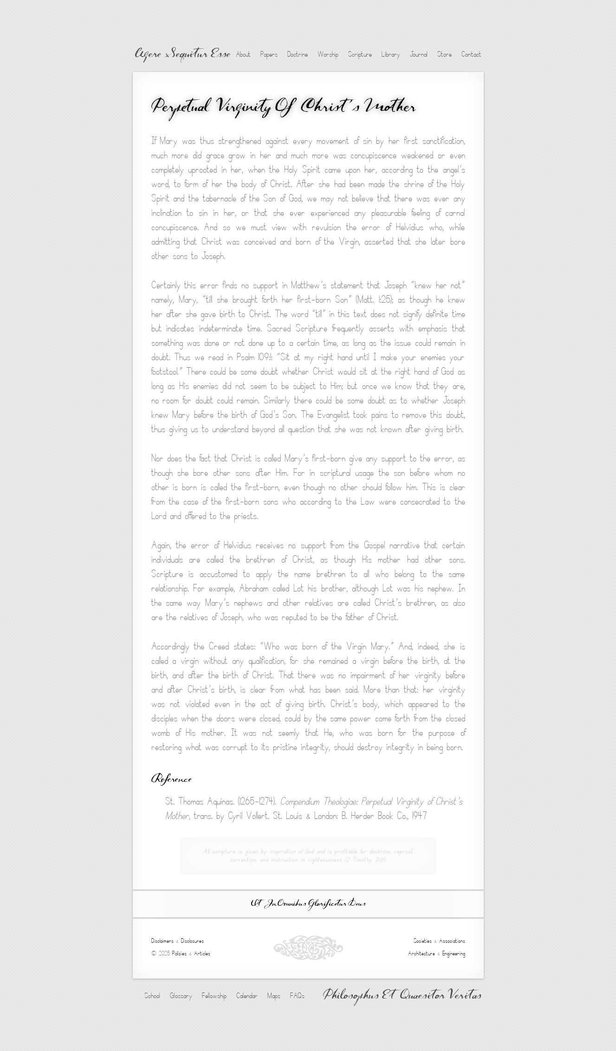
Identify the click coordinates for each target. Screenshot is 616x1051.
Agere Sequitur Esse (182, 55)
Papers (269, 54)
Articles (202, 953)
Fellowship (214, 996)
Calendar (247, 996)
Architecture (421, 953)
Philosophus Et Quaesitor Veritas (402, 996)
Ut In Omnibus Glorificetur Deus (308, 904)
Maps (273, 996)
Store (444, 54)
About (243, 54)
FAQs (297, 996)
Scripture (360, 54)
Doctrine (297, 54)
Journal (419, 54)
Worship (328, 54)
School (152, 996)
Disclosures (192, 941)
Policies (179, 953)
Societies (423, 941)
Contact (471, 54)
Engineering (453, 953)
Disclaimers (162, 941)
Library (391, 54)
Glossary (181, 996)
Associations (452, 941)
